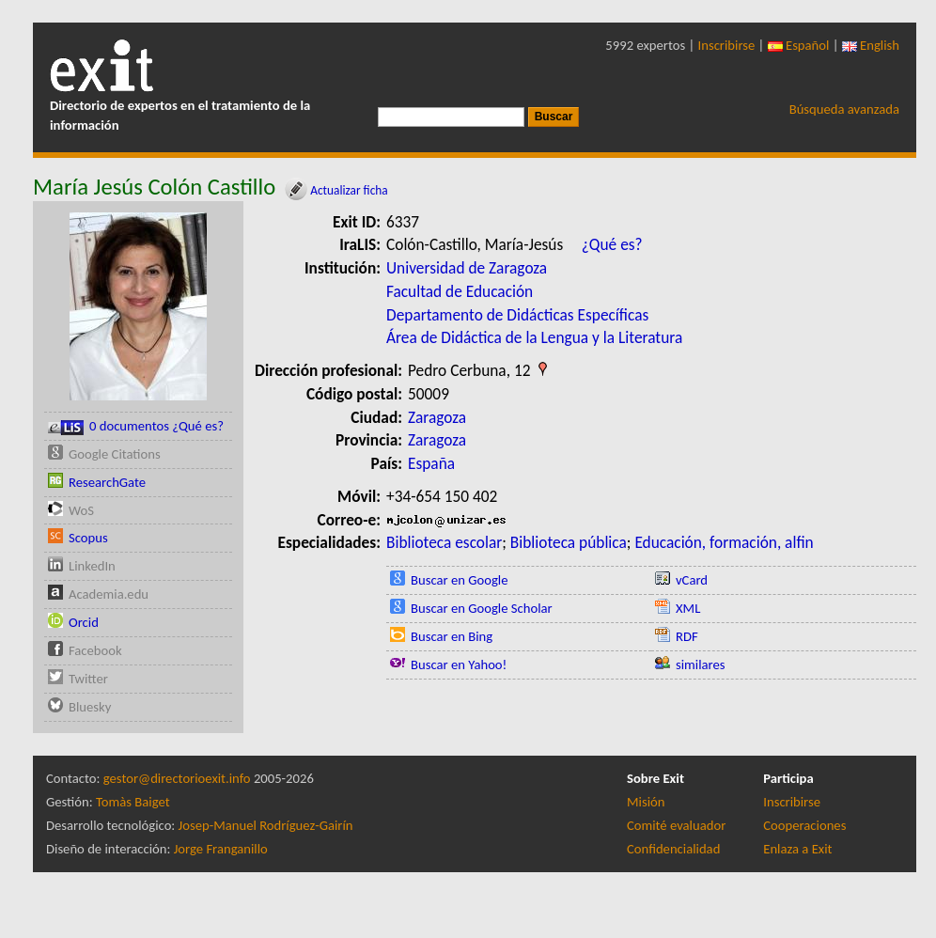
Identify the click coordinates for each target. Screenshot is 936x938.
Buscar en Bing (451, 636)
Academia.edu (108, 594)
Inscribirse (727, 45)
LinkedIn (92, 565)
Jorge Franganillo (221, 848)
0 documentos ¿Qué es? (136, 426)
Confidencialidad (673, 848)
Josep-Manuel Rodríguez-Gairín (266, 825)
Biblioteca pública (568, 542)
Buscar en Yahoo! (459, 664)
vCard (692, 579)
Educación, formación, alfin (723, 542)
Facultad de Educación (459, 291)
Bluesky (90, 706)
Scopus (88, 537)
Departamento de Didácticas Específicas (517, 315)
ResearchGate (107, 482)
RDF (687, 636)
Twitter (88, 678)
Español (799, 45)
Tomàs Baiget (133, 801)
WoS (81, 510)
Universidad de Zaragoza (466, 268)
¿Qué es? (612, 244)
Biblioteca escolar (444, 542)
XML (688, 608)
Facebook (95, 650)
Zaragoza (437, 417)
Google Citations (115, 454)
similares (700, 664)
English (870, 45)
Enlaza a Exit (797, 848)
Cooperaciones (804, 825)
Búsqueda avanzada (844, 109)
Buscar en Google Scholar (482, 608)
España (431, 463)
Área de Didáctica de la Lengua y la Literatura (534, 337)
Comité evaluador (676, 825)
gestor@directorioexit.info (177, 778)
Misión (645, 801)
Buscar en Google (459, 579)
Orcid (84, 622)
